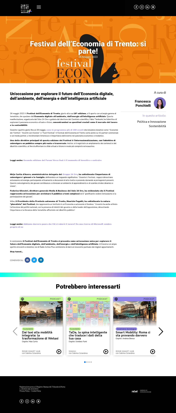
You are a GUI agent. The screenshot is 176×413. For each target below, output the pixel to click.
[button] (27, 260)
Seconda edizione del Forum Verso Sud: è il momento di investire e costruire (62, 160)
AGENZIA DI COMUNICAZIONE (145, 391)
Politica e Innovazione (151, 122)
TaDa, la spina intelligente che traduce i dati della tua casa (88, 335)
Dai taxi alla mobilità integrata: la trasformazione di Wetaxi (40, 335)
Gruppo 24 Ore (70, 174)
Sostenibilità (157, 126)
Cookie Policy (36, 391)
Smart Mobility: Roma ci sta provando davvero (133, 334)
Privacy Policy (25, 391)
